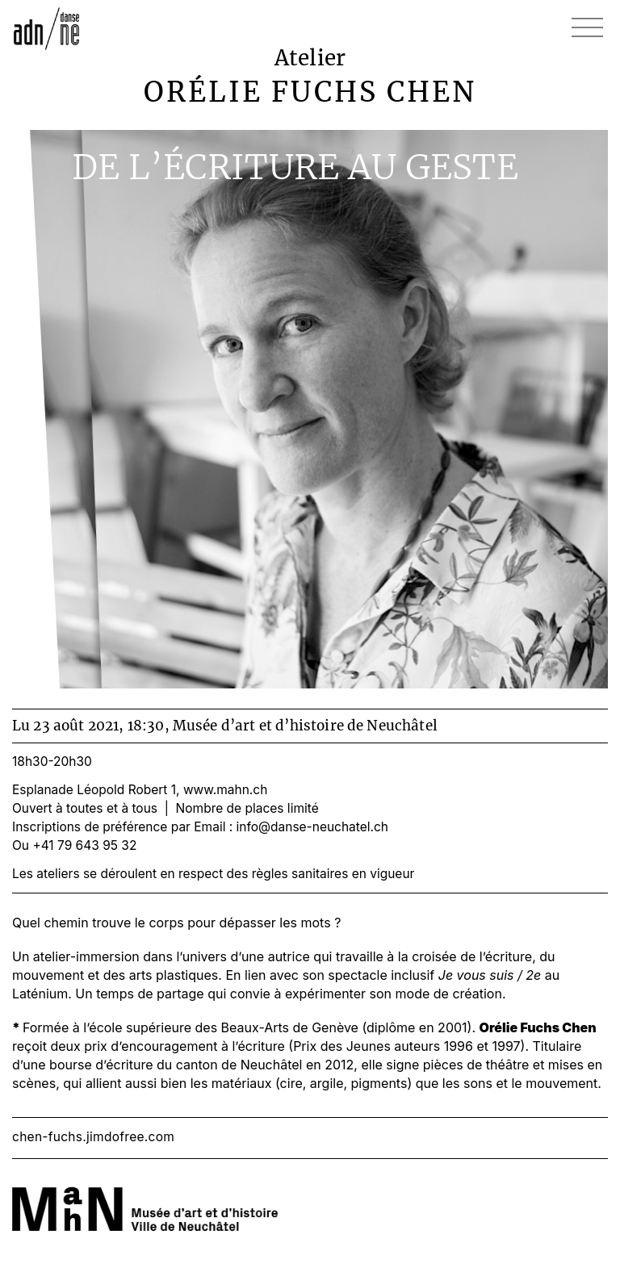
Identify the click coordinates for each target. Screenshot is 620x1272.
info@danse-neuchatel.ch (312, 827)
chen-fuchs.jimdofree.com (93, 1136)
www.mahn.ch (225, 789)
